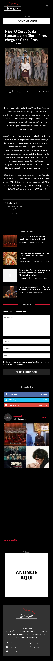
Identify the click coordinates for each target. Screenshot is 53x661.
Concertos (23, 278)
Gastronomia (24, 261)
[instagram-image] (15, 434)
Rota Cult (12, 203)
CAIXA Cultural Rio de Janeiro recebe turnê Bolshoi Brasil (33, 237)
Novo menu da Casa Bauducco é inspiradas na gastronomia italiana (34, 255)
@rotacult (17, 416)
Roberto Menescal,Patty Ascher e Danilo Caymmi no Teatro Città (34, 288)
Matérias (19, 43)
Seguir (44, 400)
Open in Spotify (10, 540)
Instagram (37, 643)
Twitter (36, 647)
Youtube (14, 651)
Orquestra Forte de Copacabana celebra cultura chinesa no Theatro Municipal (34, 272)
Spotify (13, 647)
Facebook (14, 643)
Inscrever (43, 405)
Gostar (44, 394)
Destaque (23, 242)
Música (21, 292)
